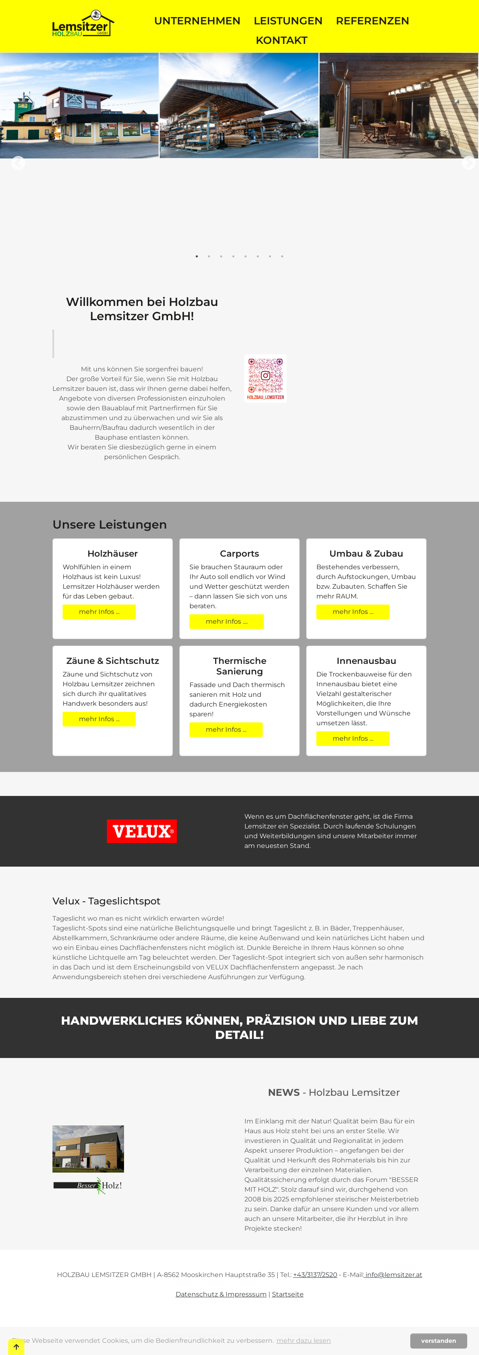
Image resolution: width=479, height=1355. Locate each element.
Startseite (288, 1294)
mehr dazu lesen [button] (304, 1340)
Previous (14, 160)
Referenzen (372, 20)
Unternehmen (197, 20)
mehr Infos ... (99, 612)
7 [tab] (270, 256)
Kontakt (281, 40)
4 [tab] (233, 256)
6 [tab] (258, 256)
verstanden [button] (438, 1340)
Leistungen (288, 20)
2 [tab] (209, 256)
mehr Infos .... (227, 621)
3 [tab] (221, 256)
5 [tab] (246, 256)
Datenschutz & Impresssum (221, 1294)
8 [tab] (282, 256)
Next (465, 160)
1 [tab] (197, 256)
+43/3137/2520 (315, 1275)
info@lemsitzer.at (393, 1275)
